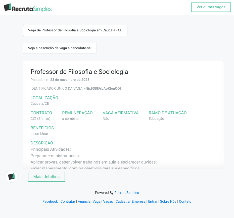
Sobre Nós (168, 202)
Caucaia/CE (40, 104)
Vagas (108, 202)
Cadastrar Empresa (131, 202)
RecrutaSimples (126, 193)
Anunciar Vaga (89, 202)
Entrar (152, 202)
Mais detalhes (46, 176)
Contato (185, 202)
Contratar (68, 202)
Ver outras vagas (211, 7)
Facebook (50, 202)
